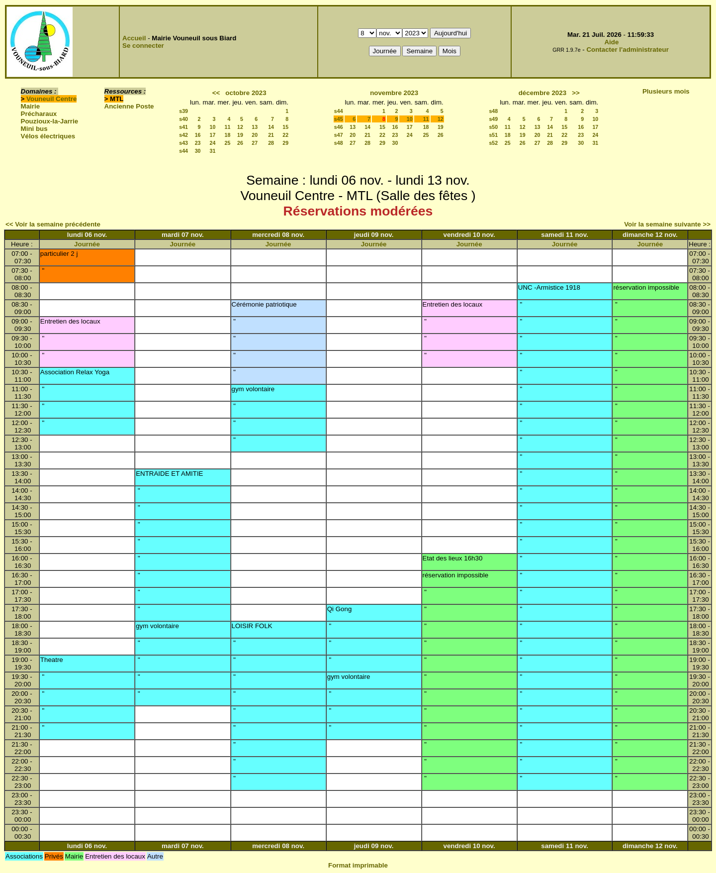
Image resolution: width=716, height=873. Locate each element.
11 (228, 127)
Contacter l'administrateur (627, 49)
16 (198, 135)
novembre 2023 (394, 93)
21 (271, 135)
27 (255, 143)
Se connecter (143, 45)
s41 (183, 127)
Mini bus (34, 128)
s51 (493, 135)
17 (213, 135)
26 (240, 143)
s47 (338, 135)
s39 (183, 111)
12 (240, 127)
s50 (493, 127)
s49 (493, 119)
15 (285, 127)
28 (271, 143)
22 (285, 135)
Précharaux (39, 113)
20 (255, 135)
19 (240, 135)
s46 (338, 127)
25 (228, 143)
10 (213, 127)
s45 (338, 119)
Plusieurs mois (666, 91)
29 (285, 143)
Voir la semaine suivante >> (667, 224)
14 (271, 127)
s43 (183, 143)
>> (576, 93)
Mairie (30, 106)
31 (213, 151)
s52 (493, 143)
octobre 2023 (245, 93)
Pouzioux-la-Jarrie (50, 121)
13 (255, 127)
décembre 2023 (542, 93)
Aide (611, 42)
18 (228, 135)
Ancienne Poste (129, 106)
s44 (183, 151)
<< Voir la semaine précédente (52, 224)
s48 (338, 143)
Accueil (134, 38)
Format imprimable (358, 865)
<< (216, 93)
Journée (87, 244)
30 (198, 151)
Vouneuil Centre (51, 99)
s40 (183, 119)
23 (198, 143)
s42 (183, 135)
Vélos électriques (48, 136)
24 (213, 143)
